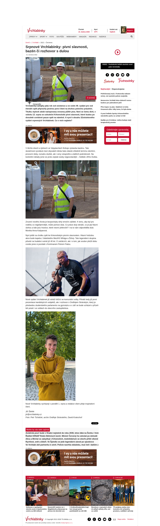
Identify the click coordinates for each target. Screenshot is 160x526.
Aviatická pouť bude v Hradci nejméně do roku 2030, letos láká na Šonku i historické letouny (62, 433)
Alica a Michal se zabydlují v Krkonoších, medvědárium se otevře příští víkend (62, 439)
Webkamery (72, 37)
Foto (52, 37)
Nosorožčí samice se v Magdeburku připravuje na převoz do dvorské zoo (57, 509)
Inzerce (102, 37)
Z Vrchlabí (35, 42)
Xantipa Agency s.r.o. (67, 522)
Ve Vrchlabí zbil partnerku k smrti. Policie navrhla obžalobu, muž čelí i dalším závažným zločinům (62, 445)
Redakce (93, 37)
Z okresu (30, 477)
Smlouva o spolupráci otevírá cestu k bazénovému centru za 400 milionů (36, 509)
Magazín (130, 30)
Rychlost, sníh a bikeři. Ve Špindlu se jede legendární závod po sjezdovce (60, 442)
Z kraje (74, 478)
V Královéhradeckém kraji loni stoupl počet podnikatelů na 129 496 (79, 509)
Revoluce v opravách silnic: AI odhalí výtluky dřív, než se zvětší (101, 509)
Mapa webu (122, 519)
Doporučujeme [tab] (118, 89)
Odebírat (123, 140)
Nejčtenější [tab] (105, 89)
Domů (28, 42)
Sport (42, 37)
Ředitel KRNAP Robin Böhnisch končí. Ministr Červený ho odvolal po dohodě (61, 436)
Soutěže (60, 37)
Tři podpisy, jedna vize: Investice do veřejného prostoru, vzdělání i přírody (123, 509)
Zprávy (32, 37)
